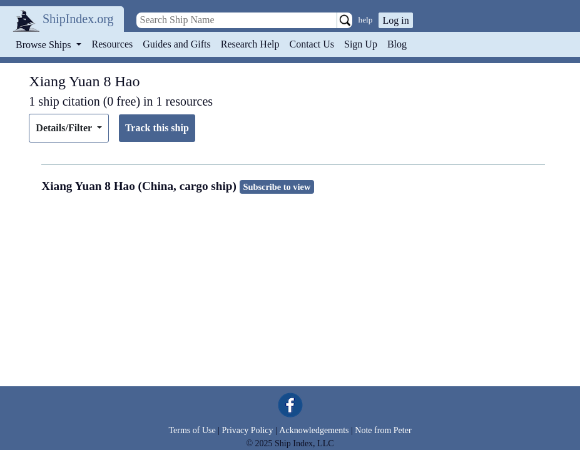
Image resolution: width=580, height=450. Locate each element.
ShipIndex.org (78, 19)
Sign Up (360, 44)
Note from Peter (383, 430)
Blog (397, 44)
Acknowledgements (314, 430)
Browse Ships (44, 44)
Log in (395, 20)
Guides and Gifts (176, 44)
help (366, 19)
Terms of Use (191, 430)
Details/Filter (65, 127)
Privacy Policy (247, 430)
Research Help (250, 44)
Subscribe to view (276, 187)
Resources (112, 44)
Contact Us (311, 44)
